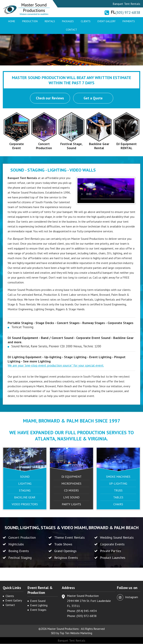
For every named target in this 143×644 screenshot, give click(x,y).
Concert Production (44, 146)
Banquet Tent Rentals (71, 641)
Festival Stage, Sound (71, 146)
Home (11, 21)
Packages (68, 21)
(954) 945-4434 (87, 611)
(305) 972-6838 (127, 12)
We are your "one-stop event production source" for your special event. (56, 366)
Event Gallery (106, 21)
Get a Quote (93, 98)
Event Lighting (38, 605)
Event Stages (38, 610)
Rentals (50, 21)
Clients (85, 21)
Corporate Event (16, 146)
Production (30, 21)
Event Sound (37, 601)
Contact (71, 29)
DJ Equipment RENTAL (126, 146)
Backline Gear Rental (99, 146)
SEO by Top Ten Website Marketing (71, 633)
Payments (129, 21)
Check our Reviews (50, 98)
